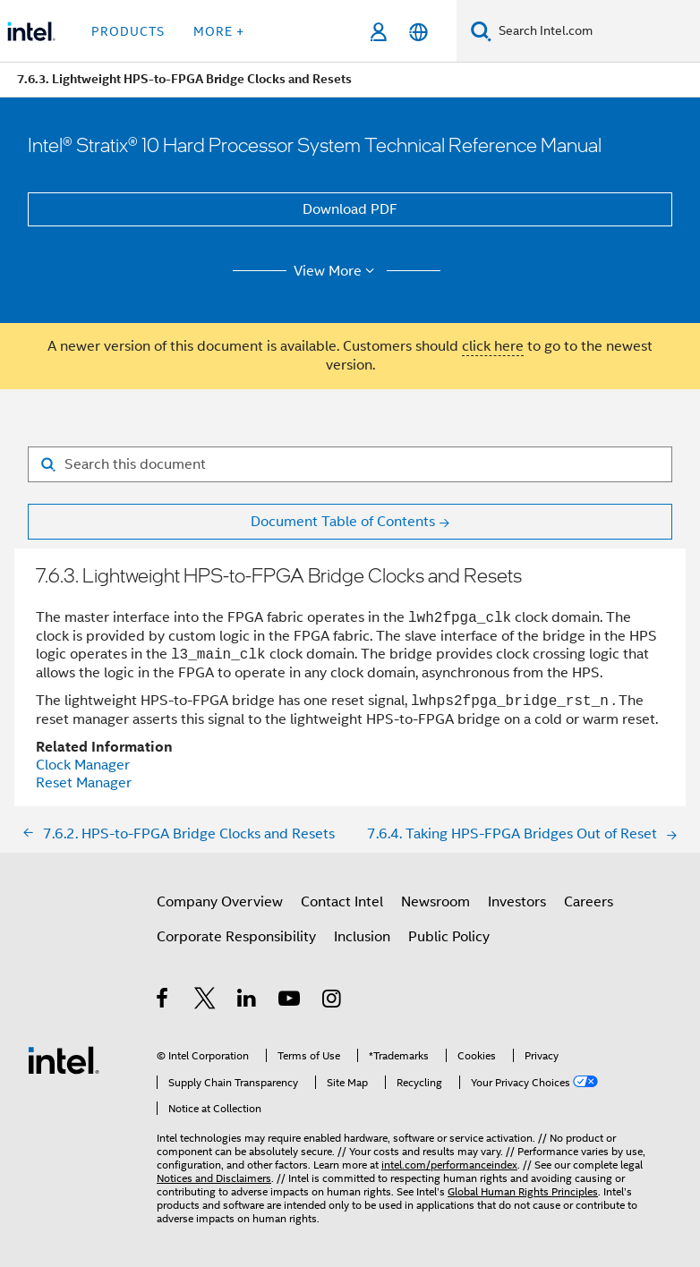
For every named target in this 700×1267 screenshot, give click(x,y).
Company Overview (220, 902)
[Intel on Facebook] (163, 1001)
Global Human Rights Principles (523, 1191)
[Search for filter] (350, 464)
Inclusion (362, 937)
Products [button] (128, 31)
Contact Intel (342, 902)
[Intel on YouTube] (290, 1001)
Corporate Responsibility (236, 937)
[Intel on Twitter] (205, 1001)
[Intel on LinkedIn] (247, 1001)
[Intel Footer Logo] (63, 1059)
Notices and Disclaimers (214, 1178)
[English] (418, 32)
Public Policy (449, 937)
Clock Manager (83, 765)
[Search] (481, 31)
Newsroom (435, 902)
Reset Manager (84, 783)
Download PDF (350, 209)
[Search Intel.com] (595, 31)
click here (493, 346)
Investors (517, 902)
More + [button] (218, 31)
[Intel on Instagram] (332, 1001)
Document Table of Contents (343, 522)
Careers (588, 902)
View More (337, 271)
